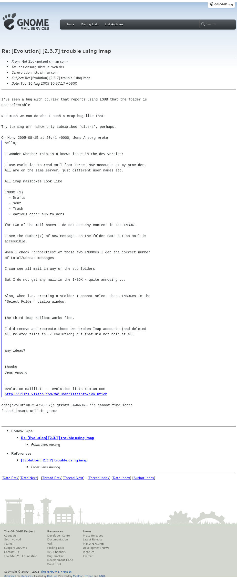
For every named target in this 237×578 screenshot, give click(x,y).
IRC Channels (56, 552)
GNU (102, 576)
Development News (96, 548)
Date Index (121, 477)
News (87, 531)
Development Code (60, 560)
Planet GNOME (93, 544)
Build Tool (54, 564)
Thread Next (73, 477)
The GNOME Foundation (21, 556)
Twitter (88, 556)
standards (27, 576)
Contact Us (11, 552)
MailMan (78, 576)
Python (89, 576)
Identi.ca (88, 552)
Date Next (29, 477)
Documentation (57, 539)
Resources (55, 531)
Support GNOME (15, 548)
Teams (8, 544)
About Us (10, 536)
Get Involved (12, 539)
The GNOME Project (19, 531)
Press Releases (93, 536)
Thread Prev (51, 477)
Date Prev (10, 477)
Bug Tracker (55, 556)
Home (70, 24)
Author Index (144, 477)
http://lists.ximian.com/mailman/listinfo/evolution (56, 394)
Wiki (50, 544)
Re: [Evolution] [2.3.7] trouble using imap (57, 437)
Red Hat (52, 576)
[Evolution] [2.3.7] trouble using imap (54, 460)
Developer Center (59, 536)
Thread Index (99, 477)
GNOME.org (223, 4)
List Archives (114, 24)
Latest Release (93, 539)
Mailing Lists (89, 24)
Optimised (10, 576)
